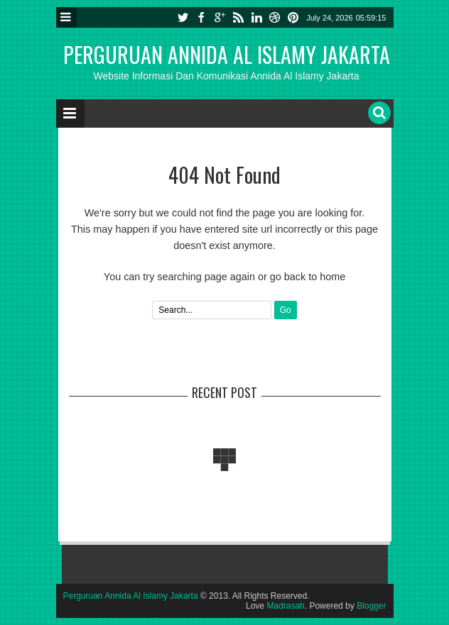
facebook (201, 17)
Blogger (371, 606)
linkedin (256, 17)
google (219, 17)
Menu (66, 17)
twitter (182, 17)
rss (238, 17)
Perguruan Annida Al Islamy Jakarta (226, 54)
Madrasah (285, 606)
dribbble (275, 17)
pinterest (293, 17)
